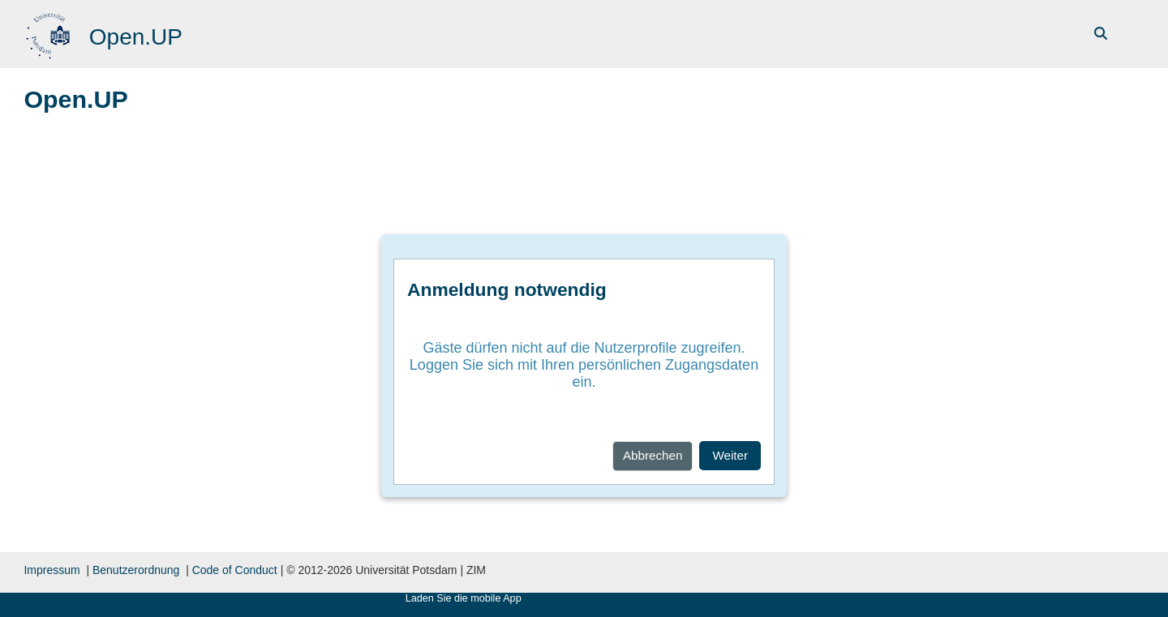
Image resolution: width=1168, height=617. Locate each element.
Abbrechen (652, 455)
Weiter (730, 455)
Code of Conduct (234, 569)
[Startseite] (50, 33)
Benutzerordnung (135, 569)
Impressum (51, 569)
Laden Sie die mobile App (464, 598)
